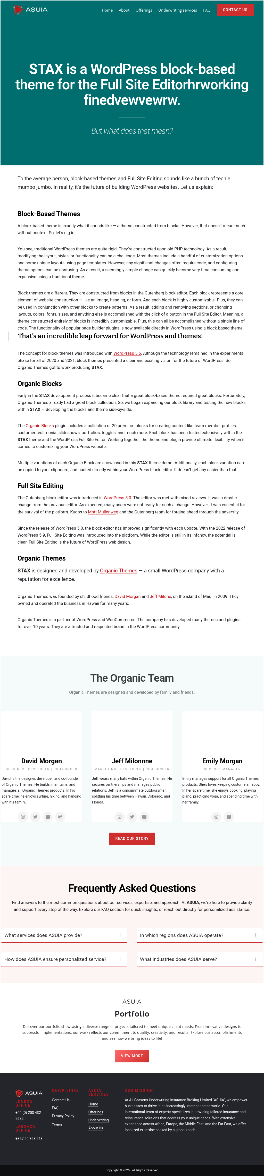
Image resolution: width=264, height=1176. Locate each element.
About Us (95, 1128)
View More (132, 1056)
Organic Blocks (40, 425)
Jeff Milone (160, 596)
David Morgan (128, 596)
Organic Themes (118, 571)
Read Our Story (131, 838)
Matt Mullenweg (103, 512)
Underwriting (98, 1120)
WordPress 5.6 (127, 353)
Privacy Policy (63, 1116)
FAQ (55, 1108)
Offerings (95, 1112)
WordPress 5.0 (117, 497)
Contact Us (235, 10)
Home (107, 10)
